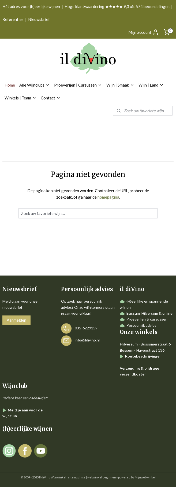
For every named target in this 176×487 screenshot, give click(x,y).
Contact (51, 97)
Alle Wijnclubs (34, 85)
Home (10, 85)
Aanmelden (16, 320)
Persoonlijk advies (141, 325)
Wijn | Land (151, 85)
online (167, 313)
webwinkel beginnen (101, 477)
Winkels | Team (20, 97)
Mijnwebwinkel (145, 477)
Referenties (13, 19)
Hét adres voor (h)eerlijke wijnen (31, 6)
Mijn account (143, 32)
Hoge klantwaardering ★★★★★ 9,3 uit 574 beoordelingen (117, 6)
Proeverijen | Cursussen (78, 85)
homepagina (108, 197)
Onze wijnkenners (89, 307)
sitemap (73, 477)
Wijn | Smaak (120, 85)
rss (83, 477)
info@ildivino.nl (87, 340)
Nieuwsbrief (39, 19)
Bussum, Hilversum (142, 313)
